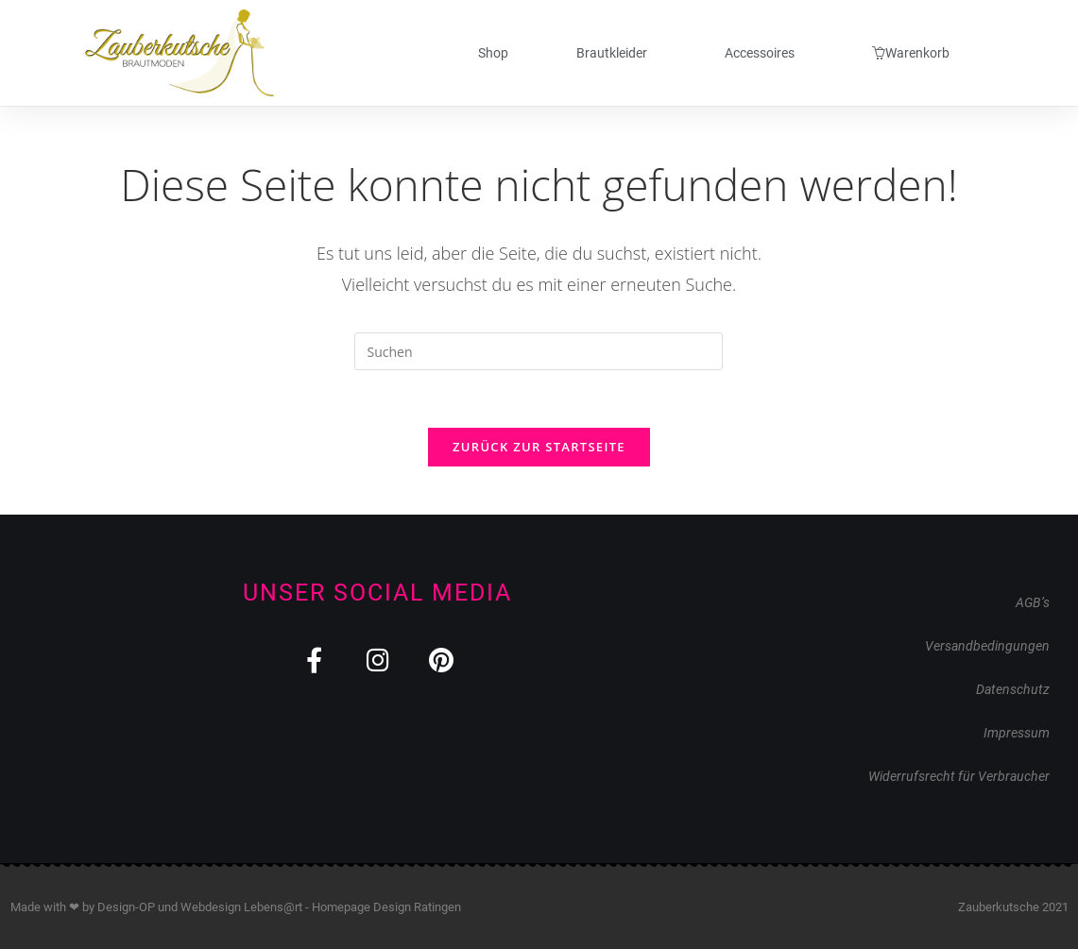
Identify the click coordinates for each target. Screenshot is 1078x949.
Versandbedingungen (987, 645)
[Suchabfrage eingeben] (538, 351)
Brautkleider (616, 52)
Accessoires (764, 52)
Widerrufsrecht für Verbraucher (959, 776)
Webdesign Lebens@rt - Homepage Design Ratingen (320, 907)
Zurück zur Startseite (539, 446)
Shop (493, 52)
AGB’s (1033, 602)
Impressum (1017, 732)
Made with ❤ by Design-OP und (95, 907)
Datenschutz (1013, 689)
